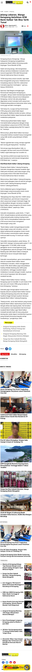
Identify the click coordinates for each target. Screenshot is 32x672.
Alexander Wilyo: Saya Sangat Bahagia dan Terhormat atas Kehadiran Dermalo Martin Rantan (13, 641)
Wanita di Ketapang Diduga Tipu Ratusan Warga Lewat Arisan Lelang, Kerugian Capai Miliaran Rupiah (13, 566)
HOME (1, 11)
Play (27, 667)
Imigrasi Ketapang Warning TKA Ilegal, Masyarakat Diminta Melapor (16, 335)
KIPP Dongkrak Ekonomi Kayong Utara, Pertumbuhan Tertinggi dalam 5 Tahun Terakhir (14, 465)
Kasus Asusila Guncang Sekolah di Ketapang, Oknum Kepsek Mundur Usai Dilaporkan (13, 603)
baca (24, 26)
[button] (30, 1)
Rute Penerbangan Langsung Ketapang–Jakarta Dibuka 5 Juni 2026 (12, 622)
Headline (6, 11)
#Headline (14, 354)
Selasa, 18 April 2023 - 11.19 (11, 26)
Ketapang (11, 11)
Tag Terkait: (5, 354)
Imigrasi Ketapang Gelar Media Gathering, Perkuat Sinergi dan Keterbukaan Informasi (14, 329)
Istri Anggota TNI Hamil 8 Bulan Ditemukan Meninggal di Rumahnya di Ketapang (13, 584)
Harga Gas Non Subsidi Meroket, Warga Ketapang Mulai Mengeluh (15, 340)
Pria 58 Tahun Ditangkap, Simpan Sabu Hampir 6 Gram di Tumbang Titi (14, 441)
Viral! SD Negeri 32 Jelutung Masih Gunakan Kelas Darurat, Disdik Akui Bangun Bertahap (15, 514)
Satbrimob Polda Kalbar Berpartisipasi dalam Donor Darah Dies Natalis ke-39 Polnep (13, 416)
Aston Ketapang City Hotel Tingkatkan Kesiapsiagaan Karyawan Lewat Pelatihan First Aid (15, 391)
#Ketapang (22, 354)
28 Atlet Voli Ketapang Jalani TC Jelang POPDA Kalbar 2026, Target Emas (13, 631)
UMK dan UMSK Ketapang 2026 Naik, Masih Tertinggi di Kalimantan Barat (13, 594)
